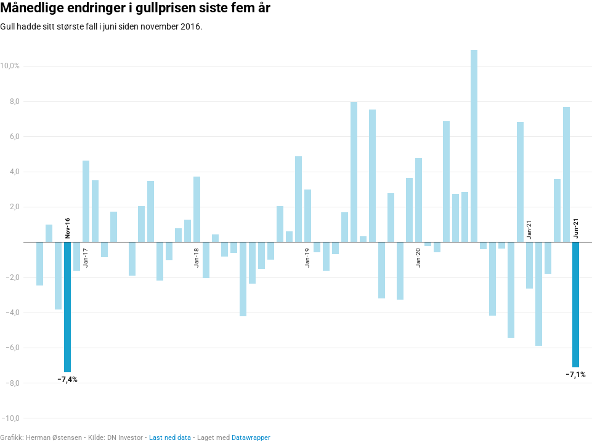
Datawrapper (251, 438)
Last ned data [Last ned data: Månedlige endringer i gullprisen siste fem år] (170, 438)
